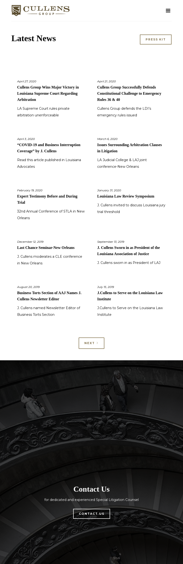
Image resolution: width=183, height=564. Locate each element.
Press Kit (156, 39)
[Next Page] (91, 343)
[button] (168, 10)
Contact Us (91, 513)
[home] (40, 10)
